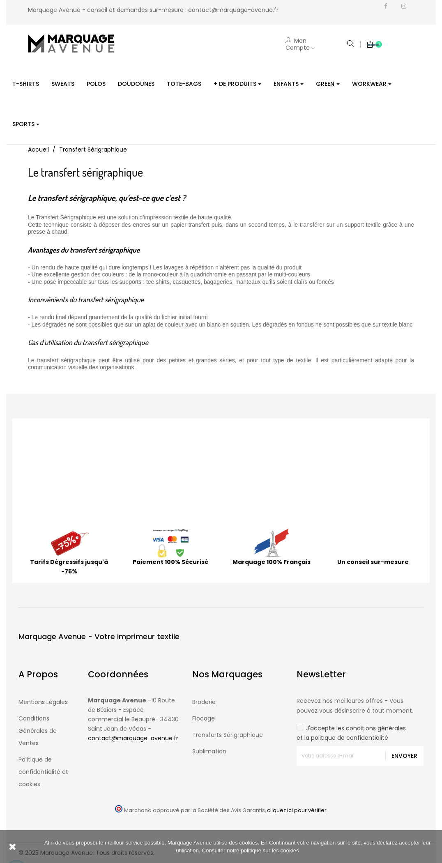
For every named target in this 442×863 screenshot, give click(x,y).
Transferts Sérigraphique (227, 735)
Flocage (203, 718)
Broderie (204, 702)
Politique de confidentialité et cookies (43, 771)
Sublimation (209, 751)
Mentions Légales (43, 702)
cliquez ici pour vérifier (297, 810)
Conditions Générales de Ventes (37, 730)
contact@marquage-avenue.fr (233, 10)
